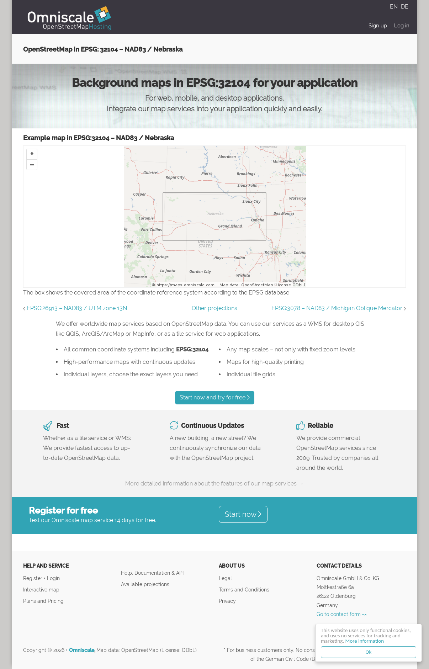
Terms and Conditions (244, 589)
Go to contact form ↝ (341, 614)
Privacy (227, 601)
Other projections (214, 308)
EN (394, 6)
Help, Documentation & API (152, 573)
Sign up (378, 25)
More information (364, 641)
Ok (369, 652)
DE (404, 6)
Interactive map (41, 589)
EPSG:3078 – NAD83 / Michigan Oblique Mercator (336, 308)
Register (33, 578)
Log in (401, 25)
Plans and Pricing (43, 601)
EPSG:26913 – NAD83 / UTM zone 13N (77, 308)
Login (53, 578)
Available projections (145, 584)
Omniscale (81, 650)
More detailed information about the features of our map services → (214, 483)
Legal (225, 578)
